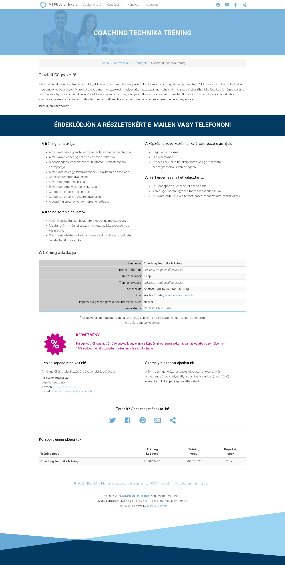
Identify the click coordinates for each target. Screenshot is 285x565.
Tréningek (140, 63)
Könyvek (133, 4)
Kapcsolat (151, 4)
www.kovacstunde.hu (179, 295)
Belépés (79, 483)
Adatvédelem (183, 483)
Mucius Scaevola (157, 506)
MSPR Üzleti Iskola (135, 496)
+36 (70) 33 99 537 (65, 387)
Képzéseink (114, 4)
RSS (154, 483)
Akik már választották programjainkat (124, 483)
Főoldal (104, 63)
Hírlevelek (165, 483)
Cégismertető (92, 4)
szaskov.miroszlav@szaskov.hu (72, 391)
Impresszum (202, 483)
